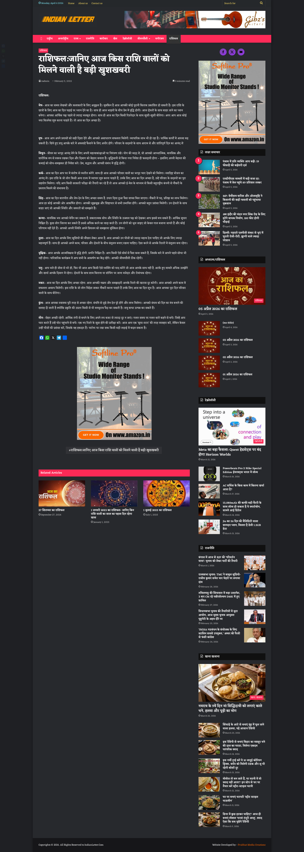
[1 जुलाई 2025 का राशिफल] (166, 493)
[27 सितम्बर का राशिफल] (62, 493)
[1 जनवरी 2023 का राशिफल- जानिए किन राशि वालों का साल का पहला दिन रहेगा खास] (114, 493)
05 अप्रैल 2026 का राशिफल (218, 309)
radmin (45, 81)
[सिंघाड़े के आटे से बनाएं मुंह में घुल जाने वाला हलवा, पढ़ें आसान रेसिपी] (209, 730)
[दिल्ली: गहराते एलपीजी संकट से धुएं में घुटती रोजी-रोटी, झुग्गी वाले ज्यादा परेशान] (209, 238)
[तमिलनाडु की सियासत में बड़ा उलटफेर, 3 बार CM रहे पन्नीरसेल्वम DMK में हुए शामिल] (254, 598)
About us (83, 3)
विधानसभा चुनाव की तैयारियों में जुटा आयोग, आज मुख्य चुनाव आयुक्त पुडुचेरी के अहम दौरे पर (218, 615)
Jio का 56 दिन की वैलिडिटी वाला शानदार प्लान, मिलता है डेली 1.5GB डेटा (242, 525)
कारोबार (104, 38)
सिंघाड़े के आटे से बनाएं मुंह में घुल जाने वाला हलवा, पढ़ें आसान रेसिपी (243, 726)
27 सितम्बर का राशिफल (51, 510)
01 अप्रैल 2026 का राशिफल (237, 374)
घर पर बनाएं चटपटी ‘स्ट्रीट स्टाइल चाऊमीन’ (240, 799)
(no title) (228, 322)
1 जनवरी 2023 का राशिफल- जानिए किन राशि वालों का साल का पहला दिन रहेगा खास (112, 514)
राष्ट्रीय (50, 38)
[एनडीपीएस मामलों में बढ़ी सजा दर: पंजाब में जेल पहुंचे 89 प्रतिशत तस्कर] (209, 184)
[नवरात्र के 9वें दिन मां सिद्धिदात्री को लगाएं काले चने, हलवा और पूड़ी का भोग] (232, 683)
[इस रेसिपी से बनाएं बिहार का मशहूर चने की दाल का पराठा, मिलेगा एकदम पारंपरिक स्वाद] (209, 747)
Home (71, 3)
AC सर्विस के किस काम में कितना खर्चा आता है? (243, 487)
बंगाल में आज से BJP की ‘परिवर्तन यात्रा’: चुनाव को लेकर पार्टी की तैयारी (218, 559)
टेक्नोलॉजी (127, 38)
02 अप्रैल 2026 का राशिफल (238, 357)
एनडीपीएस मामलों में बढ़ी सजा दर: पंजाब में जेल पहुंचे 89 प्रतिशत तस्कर (242, 180)
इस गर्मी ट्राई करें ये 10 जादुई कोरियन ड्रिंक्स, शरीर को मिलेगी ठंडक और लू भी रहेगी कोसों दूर (244, 764)
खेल (115, 38)
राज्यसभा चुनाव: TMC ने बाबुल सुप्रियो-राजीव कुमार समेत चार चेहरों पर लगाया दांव (220, 578)
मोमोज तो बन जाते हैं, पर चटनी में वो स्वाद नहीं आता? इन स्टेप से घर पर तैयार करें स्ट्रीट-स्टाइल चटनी (242, 782)
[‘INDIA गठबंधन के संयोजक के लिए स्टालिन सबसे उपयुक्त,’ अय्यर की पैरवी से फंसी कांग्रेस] (254, 635)
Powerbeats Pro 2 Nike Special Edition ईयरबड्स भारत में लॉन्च (242, 470)
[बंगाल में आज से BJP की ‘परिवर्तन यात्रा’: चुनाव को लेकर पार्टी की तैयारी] (254, 563)
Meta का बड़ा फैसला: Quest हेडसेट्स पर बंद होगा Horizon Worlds (230, 452)
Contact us (97, 3)
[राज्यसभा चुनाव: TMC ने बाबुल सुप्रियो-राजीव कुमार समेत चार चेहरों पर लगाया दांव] (254, 580)
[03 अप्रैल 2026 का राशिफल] (209, 345)
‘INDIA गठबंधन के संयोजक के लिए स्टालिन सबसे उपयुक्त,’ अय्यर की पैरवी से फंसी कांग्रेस (219, 633)
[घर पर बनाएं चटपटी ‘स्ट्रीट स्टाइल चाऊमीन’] (209, 802)
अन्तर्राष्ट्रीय (63, 38)
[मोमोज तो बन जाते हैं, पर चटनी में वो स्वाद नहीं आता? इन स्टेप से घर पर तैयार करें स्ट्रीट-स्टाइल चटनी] (209, 784)
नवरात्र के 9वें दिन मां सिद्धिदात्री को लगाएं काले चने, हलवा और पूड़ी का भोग (230, 708)
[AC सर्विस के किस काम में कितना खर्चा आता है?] (209, 491)
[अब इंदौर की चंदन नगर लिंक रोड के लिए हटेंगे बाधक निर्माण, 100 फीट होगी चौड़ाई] (209, 220)
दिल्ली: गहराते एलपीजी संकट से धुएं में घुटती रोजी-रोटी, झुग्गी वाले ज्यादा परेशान (243, 236)
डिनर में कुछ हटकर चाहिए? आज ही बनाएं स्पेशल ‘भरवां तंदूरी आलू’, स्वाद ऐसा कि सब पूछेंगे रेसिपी (242, 818)
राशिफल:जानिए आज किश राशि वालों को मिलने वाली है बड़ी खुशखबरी (115, 450)
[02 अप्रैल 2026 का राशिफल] (209, 363)
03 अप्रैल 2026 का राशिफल (238, 340)
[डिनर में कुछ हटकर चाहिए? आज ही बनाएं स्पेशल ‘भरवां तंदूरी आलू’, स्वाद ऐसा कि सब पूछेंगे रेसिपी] (209, 819)
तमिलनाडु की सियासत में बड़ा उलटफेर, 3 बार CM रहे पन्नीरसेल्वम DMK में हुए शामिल (219, 597)
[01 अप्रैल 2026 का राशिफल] (209, 380)
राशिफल (173, 38)
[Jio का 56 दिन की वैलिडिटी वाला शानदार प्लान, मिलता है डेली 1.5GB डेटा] (209, 527)
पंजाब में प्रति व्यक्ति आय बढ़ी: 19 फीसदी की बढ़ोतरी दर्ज (241, 163)
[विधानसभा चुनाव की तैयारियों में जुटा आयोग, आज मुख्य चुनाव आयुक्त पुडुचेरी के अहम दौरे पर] (254, 616)
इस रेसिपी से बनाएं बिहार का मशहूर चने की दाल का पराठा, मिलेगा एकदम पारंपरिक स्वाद (244, 746)
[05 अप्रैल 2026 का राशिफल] (232, 286)
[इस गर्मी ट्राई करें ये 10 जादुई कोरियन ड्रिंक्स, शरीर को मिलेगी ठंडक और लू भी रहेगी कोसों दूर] (209, 766)
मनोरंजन (159, 38)
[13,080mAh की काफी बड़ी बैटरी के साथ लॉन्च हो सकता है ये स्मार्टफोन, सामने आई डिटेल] (209, 508)
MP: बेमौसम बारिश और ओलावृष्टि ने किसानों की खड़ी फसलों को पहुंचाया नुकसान (242, 200)
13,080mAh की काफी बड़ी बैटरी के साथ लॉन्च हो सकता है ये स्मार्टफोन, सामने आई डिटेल (242, 507)
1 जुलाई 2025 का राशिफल (157, 510)
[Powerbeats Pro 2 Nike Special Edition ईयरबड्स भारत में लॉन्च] (209, 474)
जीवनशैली (142, 38)
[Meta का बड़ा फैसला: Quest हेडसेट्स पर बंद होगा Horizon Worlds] (232, 426)
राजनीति (90, 38)
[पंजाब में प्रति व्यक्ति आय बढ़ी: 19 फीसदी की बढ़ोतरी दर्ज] (209, 167)
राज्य (76, 38)
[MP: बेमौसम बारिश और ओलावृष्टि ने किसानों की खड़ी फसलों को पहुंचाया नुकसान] (209, 201)
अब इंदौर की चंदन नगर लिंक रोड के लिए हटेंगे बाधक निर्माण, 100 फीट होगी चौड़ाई (244, 218)
